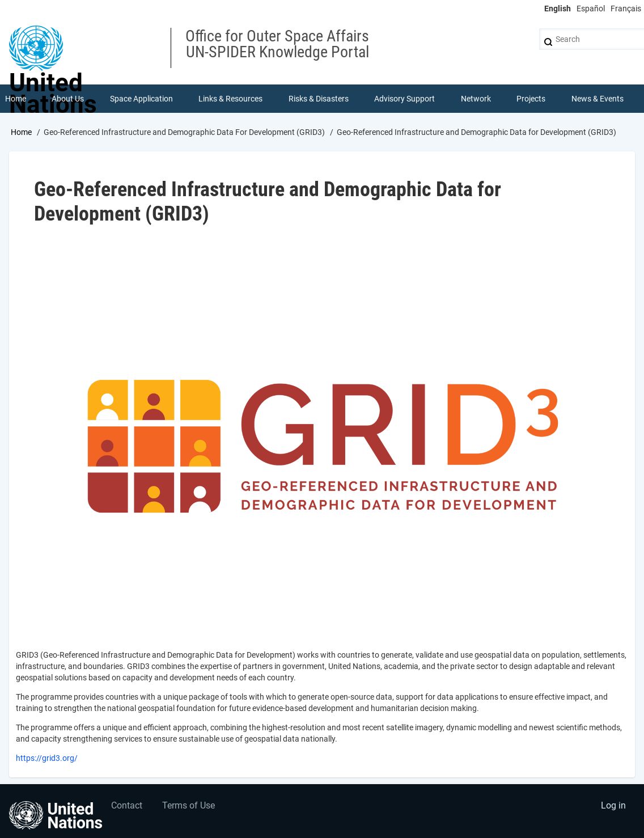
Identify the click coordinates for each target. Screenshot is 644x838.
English (557, 8)
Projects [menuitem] (530, 98)
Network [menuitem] (476, 98)
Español (591, 8)
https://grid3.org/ (47, 758)
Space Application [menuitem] (141, 98)
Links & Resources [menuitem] (230, 98)
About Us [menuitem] (68, 98)
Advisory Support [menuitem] (404, 98)
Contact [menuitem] (126, 805)
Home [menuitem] (15, 98)
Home (21, 132)
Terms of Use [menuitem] (188, 805)
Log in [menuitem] (613, 805)
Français (626, 8)
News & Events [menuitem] (597, 98)
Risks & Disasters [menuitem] (319, 98)
